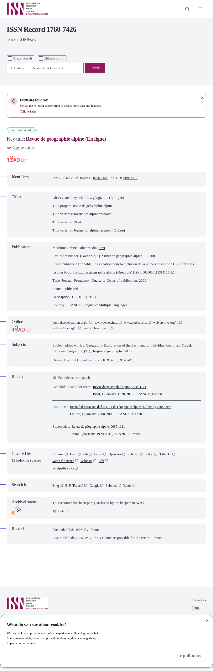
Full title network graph (73, 378)
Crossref (58, 456)
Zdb (105, 463)
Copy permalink (21, 148)
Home (12, 39)
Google (97, 489)
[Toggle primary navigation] (200, 9)
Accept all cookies (187, 655)
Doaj (74, 456)
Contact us (198, 604)
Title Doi (172, 456)
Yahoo (132, 489)
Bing (55, 489)
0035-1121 (101, 178)
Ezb (87, 456)
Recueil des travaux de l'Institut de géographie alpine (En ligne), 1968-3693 (126, 408)
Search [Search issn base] (95, 68)
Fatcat (101, 456)
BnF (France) (76, 489)
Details (61, 515)
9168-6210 (132, 178)
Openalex (119, 456)
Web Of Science (64, 463)
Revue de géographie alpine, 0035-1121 (122, 388)
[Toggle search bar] (186, 9)
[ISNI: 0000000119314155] (153, 273)
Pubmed (138, 456)
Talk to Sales (28, 111)
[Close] (207, 620)
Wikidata (89, 463)
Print (102, 248)
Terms (194, 612)
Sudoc (155, 456)
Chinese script (53, 58)
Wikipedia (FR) (64, 471)
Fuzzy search (22, 58)
